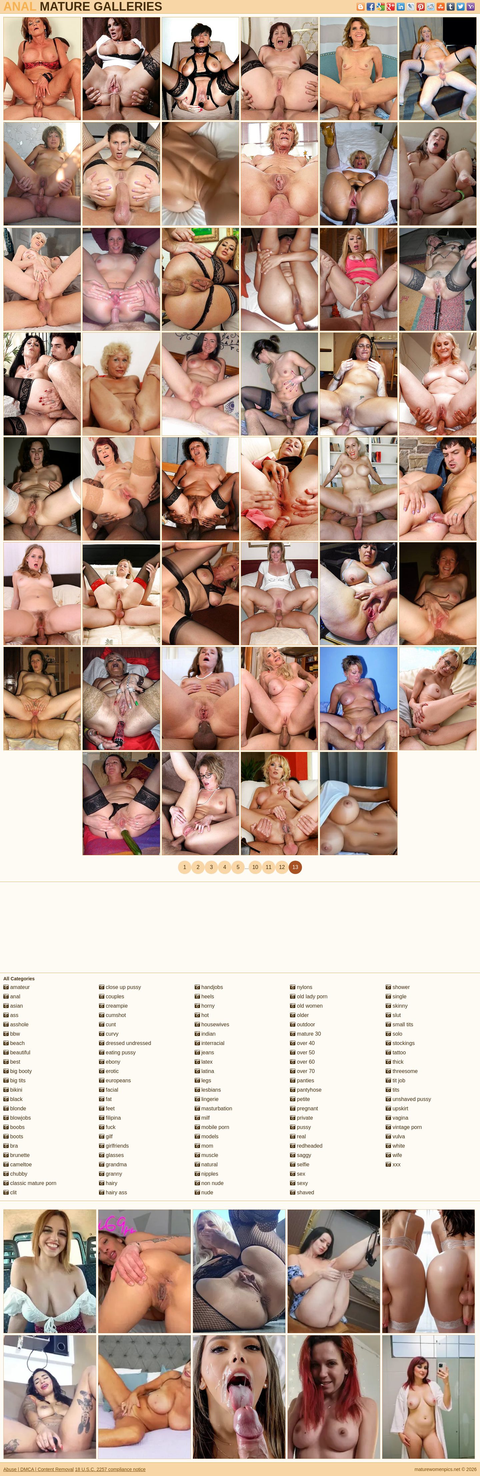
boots (13, 1136)
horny (205, 1006)
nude (204, 1192)
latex (204, 1062)
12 (282, 867)
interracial (210, 1043)
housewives (212, 1024)
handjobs (209, 987)
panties (302, 1080)
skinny (397, 1006)
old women (306, 1006)
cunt (107, 1024)
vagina (397, 1118)
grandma (113, 1164)
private (301, 1118)
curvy (109, 1034)
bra (10, 1146)
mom (204, 1146)
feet (107, 1108)
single (396, 996)
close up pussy (120, 987)
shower (398, 987)
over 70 (302, 1071)
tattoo (396, 1052)
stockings (400, 1043)
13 (295, 867)
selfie (299, 1164)
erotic (109, 1071)
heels (204, 996)
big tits (14, 1080)
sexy (299, 1183)
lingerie (207, 1099)
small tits (399, 1024)
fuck (107, 1127)
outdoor (302, 1024)
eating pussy (117, 1052)
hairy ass (113, 1192)
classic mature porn (29, 1183)
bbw (11, 1034)
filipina (110, 1118)
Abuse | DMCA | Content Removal (38, 1469)
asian (13, 1006)
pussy (300, 1127)
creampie (113, 1006)
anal (11, 996)
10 (255, 867)
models (207, 1136)
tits (392, 1090)
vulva (395, 1136)
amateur (16, 987)
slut (393, 1015)
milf (202, 1118)
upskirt (397, 1108)
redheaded (306, 1146)
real (298, 1136)
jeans (204, 1052)
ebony (109, 1062)
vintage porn (404, 1127)
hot (202, 1015)
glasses (111, 1155)
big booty (17, 1071)
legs (203, 1080)
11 (269, 867)
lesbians (208, 1090)
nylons (301, 987)
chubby (15, 1174)
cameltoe (17, 1164)
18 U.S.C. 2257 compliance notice (110, 1469)
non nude (209, 1183)
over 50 (302, 1052)
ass (10, 1015)
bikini (12, 1090)
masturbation (213, 1108)
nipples (206, 1174)
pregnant (304, 1108)
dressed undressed (125, 1043)
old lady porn (308, 996)
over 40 (302, 1043)
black (13, 1099)
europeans (115, 1080)
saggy (300, 1155)
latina (204, 1071)
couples (111, 996)
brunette (16, 1155)
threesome (402, 1071)
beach (14, 1043)
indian (205, 1034)
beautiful (16, 1052)
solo (394, 1034)
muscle (206, 1155)
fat (105, 1099)
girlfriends (114, 1146)
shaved (302, 1192)
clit (10, 1192)
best (11, 1062)
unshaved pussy (408, 1099)
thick (394, 1062)
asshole (16, 1024)
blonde (14, 1108)
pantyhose (305, 1090)
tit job (395, 1080)
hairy (108, 1183)
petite (300, 1099)
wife (394, 1155)
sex (297, 1174)
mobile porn (212, 1127)
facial (108, 1090)
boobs (14, 1127)
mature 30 (305, 1034)
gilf (106, 1136)
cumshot (112, 1015)
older (299, 1015)
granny (110, 1174)
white (395, 1146)
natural (206, 1164)
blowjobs (17, 1118)
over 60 (302, 1062)
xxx (393, 1164)
